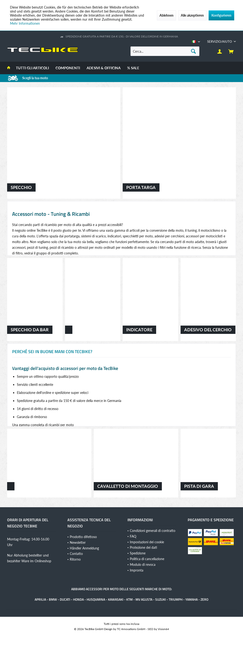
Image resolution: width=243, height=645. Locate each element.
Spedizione (137, 553)
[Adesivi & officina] (103, 68)
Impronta (136, 570)
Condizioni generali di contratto (152, 531)
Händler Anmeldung (84, 548)
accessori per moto (102, 588)
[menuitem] (220, 42)
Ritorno (75, 559)
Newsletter (78, 542)
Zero (204, 599)
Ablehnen (166, 15)
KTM (129, 599)
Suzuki (160, 599)
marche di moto (158, 588)
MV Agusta (144, 599)
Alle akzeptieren (192, 15)
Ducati (65, 599)
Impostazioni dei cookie (147, 542)
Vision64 (163, 629)
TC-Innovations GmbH (131, 629)
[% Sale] (133, 68)
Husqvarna (96, 599)
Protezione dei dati (143, 547)
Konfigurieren (221, 15)
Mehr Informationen (25, 23)
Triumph (175, 599)
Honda (78, 599)
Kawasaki (115, 599)
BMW (53, 599)
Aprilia (40, 599)
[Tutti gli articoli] (32, 68)
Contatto (76, 554)
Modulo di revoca (142, 564)
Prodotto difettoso (83, 537)
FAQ (133, 536)
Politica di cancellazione (147, 559)
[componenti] (67, 68)
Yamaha (191, 599)
